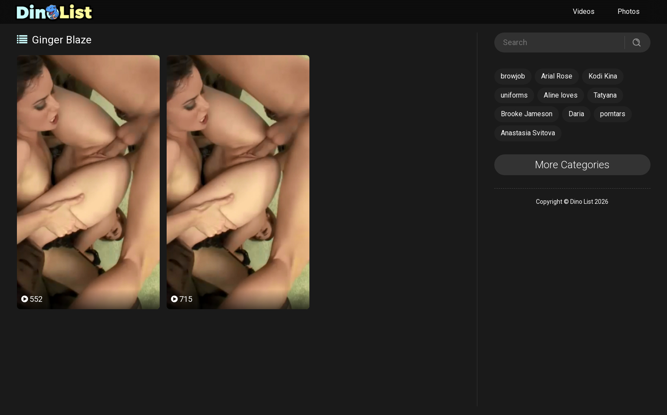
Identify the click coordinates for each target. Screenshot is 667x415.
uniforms (514, 95)
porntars (612, 114)
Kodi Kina (602, 76)
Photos (629, 11)
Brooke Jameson (526, 114)
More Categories (572, 165)
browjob (513, 76)
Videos (584, 11)
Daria (576, 114)
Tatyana (605, 95)
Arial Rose (556, 76)
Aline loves (561, 95)
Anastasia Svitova (528, 133)
